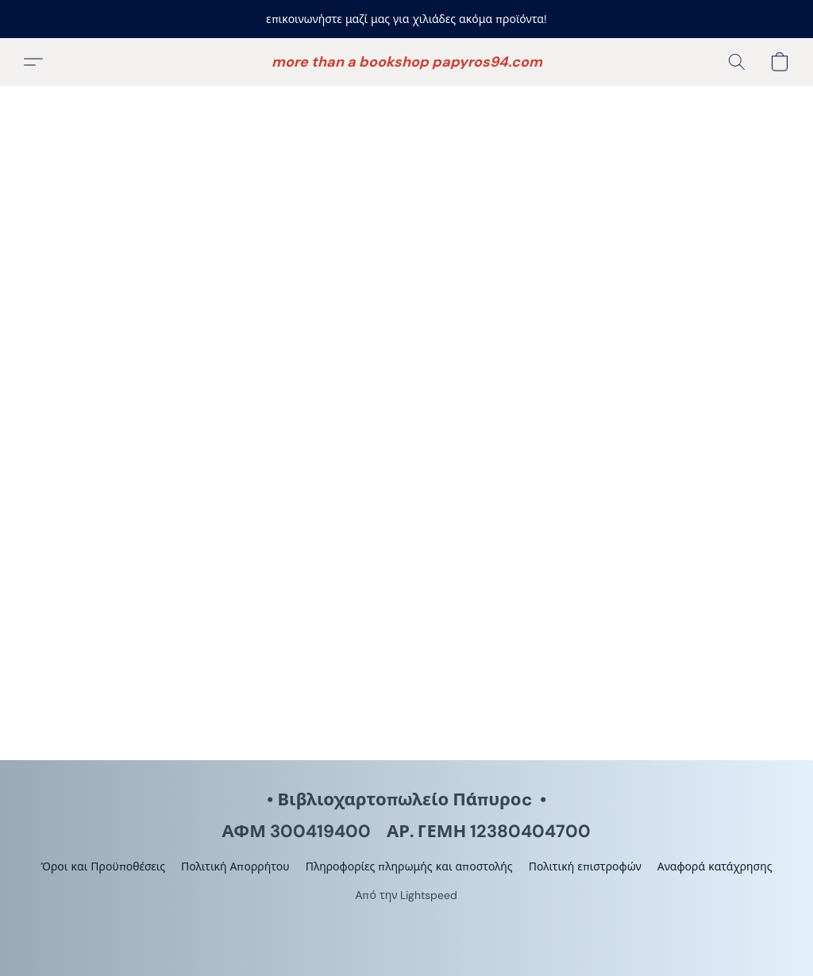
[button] (407, 62)
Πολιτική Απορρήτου (235, 866)
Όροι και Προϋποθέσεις (102, 866)
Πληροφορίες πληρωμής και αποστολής (409, 866)
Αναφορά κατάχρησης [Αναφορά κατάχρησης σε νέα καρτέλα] (715, 866)
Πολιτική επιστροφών (585, 866)
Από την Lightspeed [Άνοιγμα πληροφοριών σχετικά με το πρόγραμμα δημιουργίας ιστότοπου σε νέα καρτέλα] (407, 895)
